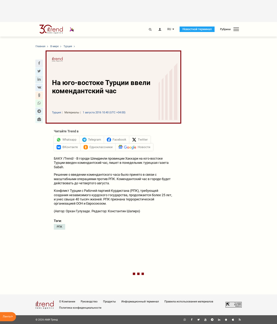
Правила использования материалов (188, 301)
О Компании (67, 301)
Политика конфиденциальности (80, 307)
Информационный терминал (140, 301)
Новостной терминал (197, 29)
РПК (59, 226)
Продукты (109, 301)
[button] (39, 63)
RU (169, 29)
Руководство (89, 301)
